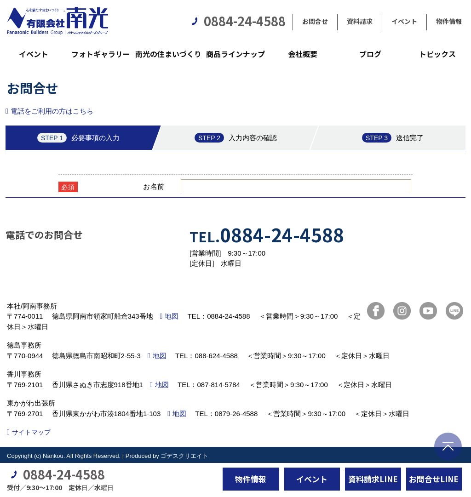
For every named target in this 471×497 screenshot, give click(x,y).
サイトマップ (31, 432)
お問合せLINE (434, 479)
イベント (404, 21)
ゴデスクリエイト (184, 455)
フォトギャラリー (100, 53)
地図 (171, 316)
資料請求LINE (373, 479)
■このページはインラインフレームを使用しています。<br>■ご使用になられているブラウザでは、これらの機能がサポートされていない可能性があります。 (235, 159)
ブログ (370, 53)
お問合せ (315, 21)
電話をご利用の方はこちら (52, 111)
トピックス (437, 53)
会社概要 (302, 53)
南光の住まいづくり (168, 53)
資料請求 (360, 21)
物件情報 (449, 21)
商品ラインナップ (235, 53)
